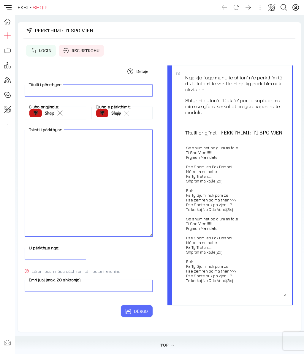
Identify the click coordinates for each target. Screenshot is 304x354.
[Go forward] (248, 7)
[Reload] (236, 7)
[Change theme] (272, 7)
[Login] (296, 7)
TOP (167, 345)
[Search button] (284, 7)
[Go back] (224, 7)
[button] (7, 7)
